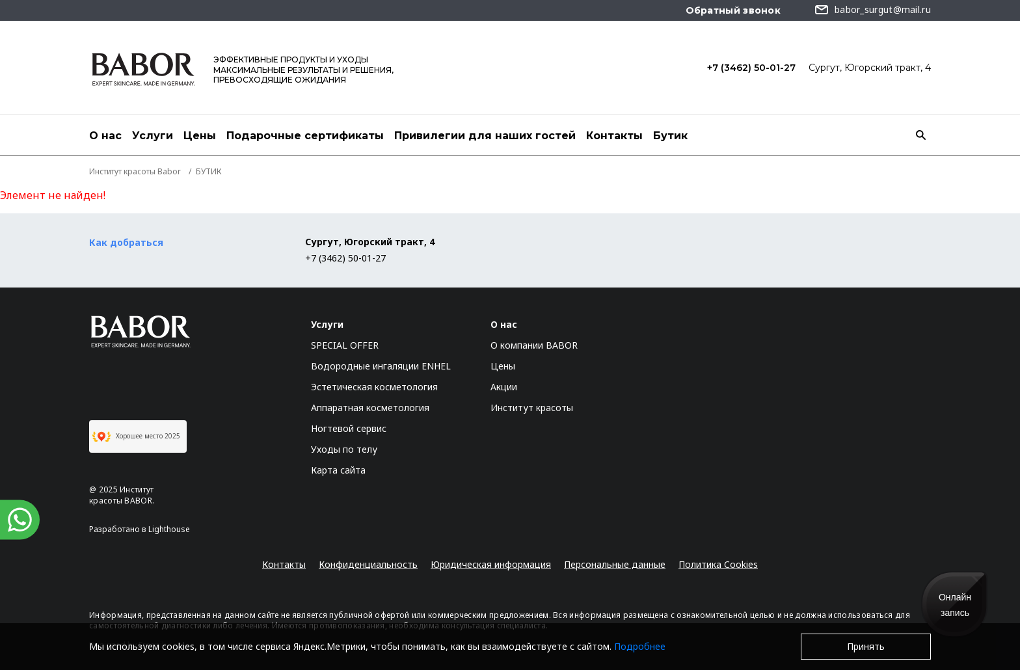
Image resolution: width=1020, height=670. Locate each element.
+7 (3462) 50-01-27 (751, 68)
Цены (199, 135)
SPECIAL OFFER (345, 345)
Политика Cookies (718, 564)
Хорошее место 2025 (136, 436)
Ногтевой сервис (348, 428)
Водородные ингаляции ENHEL (381, 366)
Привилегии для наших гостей (485, 135)
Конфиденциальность (368, 564)
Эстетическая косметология (374, 387)
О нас (105, 135)
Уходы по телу (344, 449)
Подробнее (639, 646)
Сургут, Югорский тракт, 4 (870, 68)
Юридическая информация (491, 564)
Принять (866, 646)
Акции (503, 387)
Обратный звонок (733, 10)
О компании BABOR (534, 345)
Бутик (670, 135)
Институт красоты (531, 407)
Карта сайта (338, 470)
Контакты (614, 135)
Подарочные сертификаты (305, 135)
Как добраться (126, 242)
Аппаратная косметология (370, 407)
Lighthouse (169, 529)
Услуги (152, 135)
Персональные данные (614, 564)
